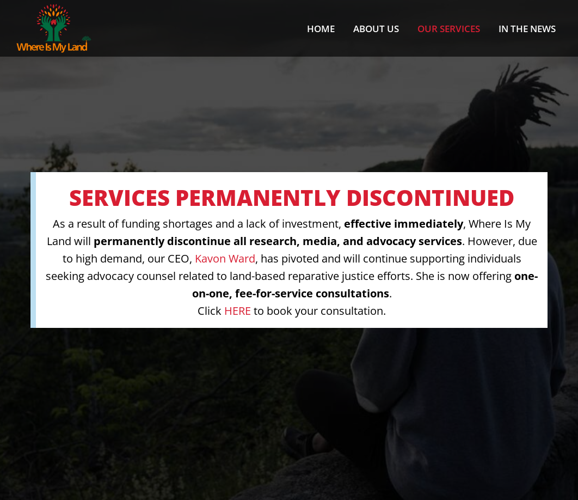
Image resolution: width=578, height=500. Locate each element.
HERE (237, 310)
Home (321, 28)
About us (376, 28)
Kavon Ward (225, 258)
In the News (527, 28)
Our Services (448, 28)
